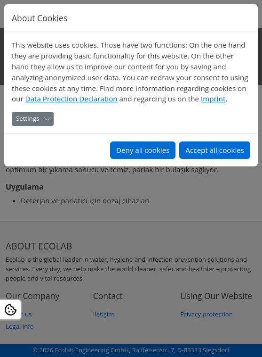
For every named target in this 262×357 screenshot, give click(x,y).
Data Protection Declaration (71, 98)
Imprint (213, 98)
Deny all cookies (143, 150)
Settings (27, 118)
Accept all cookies (214, 150)
